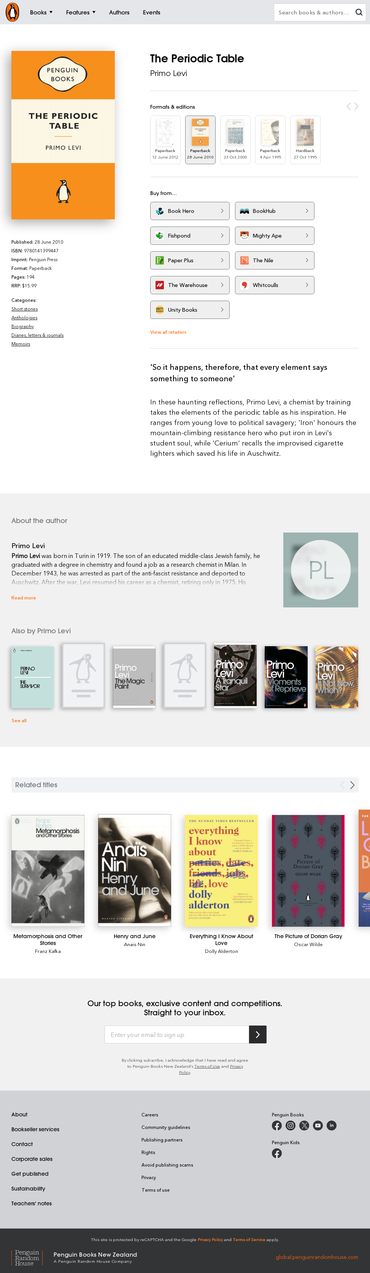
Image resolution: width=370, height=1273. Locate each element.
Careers (149, 1114)
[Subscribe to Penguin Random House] (258, 1034)
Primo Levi (168, 73)
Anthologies (24, 317)
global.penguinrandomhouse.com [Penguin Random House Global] (317, 1257)
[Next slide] (352, 785)
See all (19, 720)
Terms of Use (207, 1066)
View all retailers (168, 331)
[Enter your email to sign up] (177, 1034)
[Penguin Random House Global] (32, 1256)
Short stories (24, 308)
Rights (148, 1152)
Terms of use (155, 1189)
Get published (30, 1173)
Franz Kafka (48, 950)
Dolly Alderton (221, 950)
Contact (22, 1144)
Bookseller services (35, 1129)
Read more (23, 597)
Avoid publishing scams (167, 1164)
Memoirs (20, 343)
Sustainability (28, 1188)
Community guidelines (165, 1127)
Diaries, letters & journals (37, 334)
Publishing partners (162, 1139)
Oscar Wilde (308, 944)
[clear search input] (359, 13)
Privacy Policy (210, 1239)
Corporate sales (31, 1159)
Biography (22, 326)
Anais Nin (134, 944)
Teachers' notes (31, 1203)
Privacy (148, 1177)
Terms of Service (249, 1239)
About (19, 1114)
